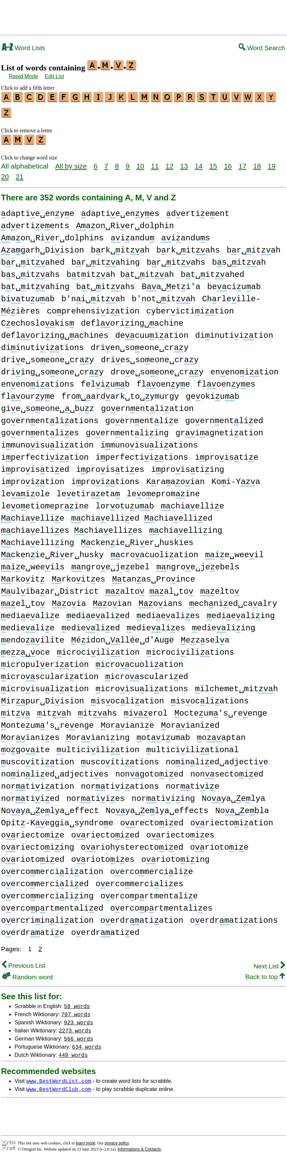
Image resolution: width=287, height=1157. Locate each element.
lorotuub (124, 503)
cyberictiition (190, 308)
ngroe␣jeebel (110, 564)
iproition (32, 478)
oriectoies (180, 832)
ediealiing (240, 612)
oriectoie (32, 832)
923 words (78, 1019)
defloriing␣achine (132, 320)
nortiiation (37, 783)
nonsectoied (226, 771)
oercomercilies (139, 881)
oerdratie (32, 929)
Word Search (262, 47)
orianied (190, 722)
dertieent (197, 210)
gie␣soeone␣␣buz (47, 405)
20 (5, 173)
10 (140, 163)
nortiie (192, 783)
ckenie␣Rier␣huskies (137, 539)
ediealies (168, 612)
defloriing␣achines (54, 332)
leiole (25, 491)
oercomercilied (45, 881)
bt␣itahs (105, 283)
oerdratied (105, 929)
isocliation (127, 698)
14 (198, 163)
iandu (133, 235)
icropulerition (45, 661)
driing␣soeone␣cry (52, 369)
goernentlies (40, 430)
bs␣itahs (30, 271)
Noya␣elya (233, 795)
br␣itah (254, 247)
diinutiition (234, 332)
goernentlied (224, 417)
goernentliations (49, 417)
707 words (75, 1011)
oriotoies (102, 856)
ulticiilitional (192, 746)
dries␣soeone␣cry (150, 357)
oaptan (221, 734)
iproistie (226, 454)
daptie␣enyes (120, 210)
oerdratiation (142, 917)
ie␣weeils (33, 564)
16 (228, 163)
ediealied (98, 612)
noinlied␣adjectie (216, 759)
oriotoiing (175, 856)
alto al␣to (150, 588)
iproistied (35, 466)
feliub (105, 381)
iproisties (110, 466)
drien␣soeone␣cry (140, 344)
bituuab (27, 296)
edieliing (223, 625)
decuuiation (151, 332)
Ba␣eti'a (171, 283)
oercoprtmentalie (149, 893)
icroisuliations (141, 686)
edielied (90, 625)
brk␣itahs (188, 247)
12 (169, 163)
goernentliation (147, 405)
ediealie (30, 612)
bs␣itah (239, 259)
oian (112, 600)
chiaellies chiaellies (71, 527)
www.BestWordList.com (58, 1078)
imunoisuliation (47, 442)
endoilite (32, 637)
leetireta (88, 491)
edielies (156, 625)
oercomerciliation (52, 868)
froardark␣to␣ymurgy (120, 393)
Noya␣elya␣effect (50, 807)
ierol (146, 710)
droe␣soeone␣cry (157, 369)
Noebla (242, 807)
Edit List (54, 76)
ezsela (205, 637)
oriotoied (32, 856)
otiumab (163, 734)
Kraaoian (175, 478)
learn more (85, 1140)
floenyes (226, 381)
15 (213, 163)
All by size (71, 163)
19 (271, 163)
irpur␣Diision (42, 698)
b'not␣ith (163, 296)
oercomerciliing (47, 893)
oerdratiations (234, 917)
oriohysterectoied (132, 844)
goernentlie (141, 417)
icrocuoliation (139, 661)
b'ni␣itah (93, 296)
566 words (78, 1035)
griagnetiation (219, 430)
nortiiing (163, 795)
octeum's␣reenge (220, 710)
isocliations (210, 698)
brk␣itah (120, 247)
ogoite (25, 746)
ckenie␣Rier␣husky (52, 552)
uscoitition (37, 759)
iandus (185, 235)
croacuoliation (154, 552)
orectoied (151, 820)
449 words (73, 1051)
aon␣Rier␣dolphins (52, 235)
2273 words (75, 1027)
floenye (163, 381)
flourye (27, 393)
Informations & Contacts (139, 1146)
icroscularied (146, 673)
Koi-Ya (236, 478)
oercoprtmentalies (161, 905)
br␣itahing (105, 259)
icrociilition (98, 649)
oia (69, 600)
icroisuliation (45, 686)
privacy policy (117, 1140)
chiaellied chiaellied (142, 515)
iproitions (105, 478)
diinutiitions (42, 344)
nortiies (95, 795)
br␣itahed (33, 259)
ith (54, 710)
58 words (77, 1003)
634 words (86, 1043)
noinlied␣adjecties (54, 771)
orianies (30, 734)
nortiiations (120, 783)
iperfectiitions (141, 454)
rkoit (23, 576)
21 (19, 173)
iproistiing (187, 466)
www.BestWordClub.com (58, 1086)
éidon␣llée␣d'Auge (122, 637)
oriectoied (105, 832)
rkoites (78, 576)
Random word (27, 974)
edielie (27, 625)
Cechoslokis (37, 320)
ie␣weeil (234, 552)
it (15, 710)
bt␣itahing (35, 283)
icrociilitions (190, 649)
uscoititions (120, 759)
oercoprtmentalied (52, 905)
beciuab (234, 283)
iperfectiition (45, 454)
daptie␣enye (37, 210)
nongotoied (149, 771)
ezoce (25, 649)
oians (160, 600)
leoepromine (163, 491)
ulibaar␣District (50, 588)
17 (242, 163)
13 (184, 163)
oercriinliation (47, 917)
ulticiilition (98, 746)
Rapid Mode (23, 76)
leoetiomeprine (45, 503)
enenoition (244, 369)
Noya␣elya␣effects (157, 807)
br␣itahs (176, 259)
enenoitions (37, 381)
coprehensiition (93, 308)
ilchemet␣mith (236, 686)
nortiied (30, 795)
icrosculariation (49, 673)
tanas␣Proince (153, 576)
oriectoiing (37, 844)
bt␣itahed (212, 271)
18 (257, 163)
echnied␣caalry (233, 600)
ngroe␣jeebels (197, 564)
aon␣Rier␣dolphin (125, 222)
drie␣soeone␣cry (47, 357)
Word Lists (23, 47)
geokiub (212, 393)
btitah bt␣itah (120, 271)
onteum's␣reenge (47, 722)
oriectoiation (231, 820)
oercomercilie (151, 868)
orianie (127, 722)
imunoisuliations (149, 442)
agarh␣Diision (42, 247)
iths (97, 710)
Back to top (265, 973)
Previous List (23, 962)
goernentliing (127, 430)
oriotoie (219, 844)
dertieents (35, 222)
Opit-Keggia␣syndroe (57, 820)
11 (155, 163)
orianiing (98, 734)
